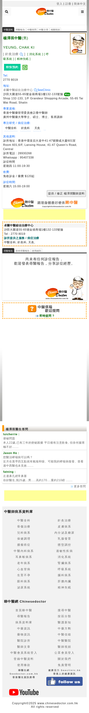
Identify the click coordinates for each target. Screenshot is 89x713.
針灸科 (25, 128)
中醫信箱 (64, 634)
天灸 (37, 128)
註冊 (68, 3)
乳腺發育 (64, 538)
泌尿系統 (24, 587)
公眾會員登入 (64, 652)
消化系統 (64, 556)
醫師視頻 (64, 646)
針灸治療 (64, 520)
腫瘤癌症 (24, 544)
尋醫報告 (20, 29)
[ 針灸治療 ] (14, 54)
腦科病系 (64, 575)
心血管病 (24, 569)
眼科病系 (24, 581)
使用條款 (24, 665)
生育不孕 (24, 575)
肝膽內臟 (64, 581)
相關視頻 (55, 29)
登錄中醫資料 (24, 658)
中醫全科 (11, 128)
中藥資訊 (24, 628)
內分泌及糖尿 (64, 532)
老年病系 (24, 563)
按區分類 (64, 616)
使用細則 (36, 251)
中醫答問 (32, 29)
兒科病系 (24, 532)
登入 (59, 3)
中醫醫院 (64, 640)
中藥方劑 (64, 628)
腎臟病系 (64, 563)
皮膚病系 (64, 526)
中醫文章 (43, 29)
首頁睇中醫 (23, 610)
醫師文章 (24, 646)
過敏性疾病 (64, 550)
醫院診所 (24, 640)
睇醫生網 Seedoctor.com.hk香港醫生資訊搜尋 (23, 673)
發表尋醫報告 (22, 251)
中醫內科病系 (24, 550)
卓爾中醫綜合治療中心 (20, 89)
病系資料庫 (23, 622)
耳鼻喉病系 (23, 556)
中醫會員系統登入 (23, 652)
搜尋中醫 (64, 610)
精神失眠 (64, 587)
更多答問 (78, 486)
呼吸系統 (64, 569)
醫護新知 (64, 622)
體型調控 (64, 544)
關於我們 (64, 658)
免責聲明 (64, 665)
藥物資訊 (24, 634)
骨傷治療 (24, 526)
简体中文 (80, 3)
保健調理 (24, 538)
